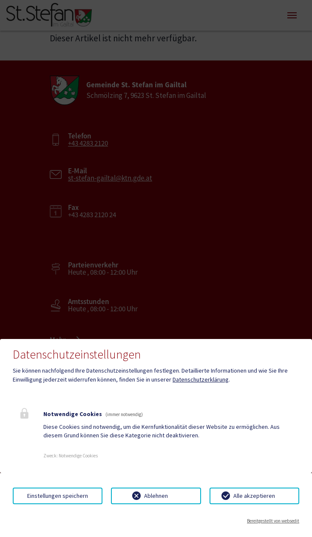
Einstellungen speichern (57, 496)
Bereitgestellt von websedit (273, 521)
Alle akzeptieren (254, 496)
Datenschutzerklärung (201, 379)
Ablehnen (156, 496)
